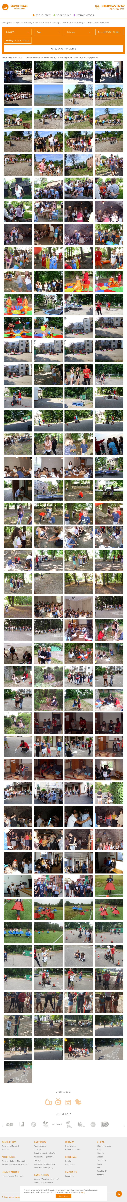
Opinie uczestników (73, 1149)
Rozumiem (63, 1196)
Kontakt (100, 1175)
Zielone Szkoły (62, 15)
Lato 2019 (38, 23)
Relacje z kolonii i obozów (44, 1153)
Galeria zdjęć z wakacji (43, 1182)
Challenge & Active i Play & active (97, 23)
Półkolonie (6, 1149)
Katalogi (68, 1161)
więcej (83, 1192)
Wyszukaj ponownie (63, 48)
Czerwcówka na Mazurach (12, 1176)
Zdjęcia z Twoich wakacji (24, 23)
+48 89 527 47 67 (113, 5)
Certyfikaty (101, 1160)
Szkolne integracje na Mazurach (15, 1164)
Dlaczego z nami (104, 1146)
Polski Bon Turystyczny (43, 1167)
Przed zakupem (40, 1146)
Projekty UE (102, 1171)
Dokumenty (70, 1164)
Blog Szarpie (70, 1146)
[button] (18, 32)
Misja (99, 1149)
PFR (98, 1167)
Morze (47, 23)
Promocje (37, 1160)
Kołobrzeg (55, 23)
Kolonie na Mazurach (10, 1146)
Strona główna (7, 23)
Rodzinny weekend (84, 15)
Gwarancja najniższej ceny (45, 1164)
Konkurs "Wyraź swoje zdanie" (46, 1179)
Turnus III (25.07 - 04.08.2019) (72, 23)
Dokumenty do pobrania (44, 1157)
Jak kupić (38, 1149)
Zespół (100, 1157)
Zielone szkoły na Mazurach (13, 1161)
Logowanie (69, 1176)
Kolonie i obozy (42, 15)
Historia (100, 1153)
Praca (99, 1164)
